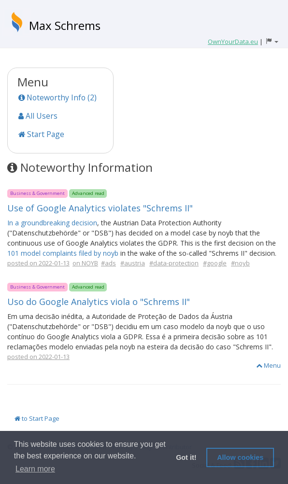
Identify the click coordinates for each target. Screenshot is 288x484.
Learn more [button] (35, 469)
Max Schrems (65, 25)
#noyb (240, 263)
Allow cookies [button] (240, 457)
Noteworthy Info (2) (57, 97)
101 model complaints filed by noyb (62, 253)
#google (215, 263)
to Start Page (36, 418)
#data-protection (174, 263)
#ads (108, 263)
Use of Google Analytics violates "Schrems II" (100, 208)
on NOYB (85, 263)
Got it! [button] (186, 457)
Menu (268, 365)
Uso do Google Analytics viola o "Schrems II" (98, 301)
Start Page (41, 134)
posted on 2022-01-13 (38, 263)
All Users (38, 116)
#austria (132, 263)
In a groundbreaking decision (52, 222)
